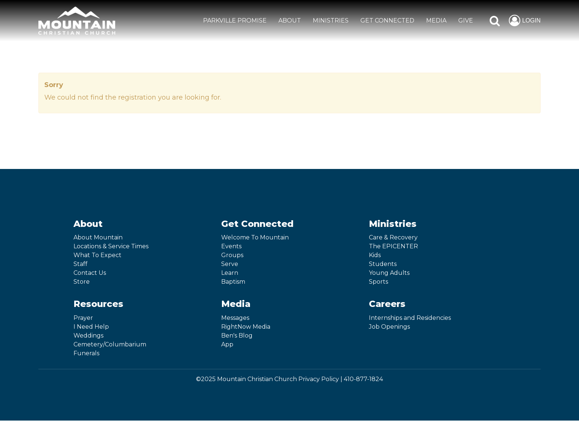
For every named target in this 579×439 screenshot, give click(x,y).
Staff (80, 263)
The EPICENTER (393, 246)
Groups (232, 255)
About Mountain (98, 237)
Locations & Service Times (110, 246)
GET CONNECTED (387, 20)
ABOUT (289, 20)
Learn (229, 272)
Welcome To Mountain (255, 237)
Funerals (86, 353)
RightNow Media (245, 326)
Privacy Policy (318, 379)
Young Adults (389, 272)
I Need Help (91, 326)
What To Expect (97, 255)
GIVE (465, 20)
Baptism (233, 281)
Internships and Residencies (410, 317)
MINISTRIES (331, 20)
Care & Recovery (393, 237)
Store (81, 281)
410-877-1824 (363, 379)
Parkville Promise (235, 20)
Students (383, 263)
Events (231, 246)
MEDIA (436, 20)
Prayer (83, 317)
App (227, 344)
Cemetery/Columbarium (109, 344)
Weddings (88, 335)
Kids (375, 255)
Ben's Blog (237, 335)
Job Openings (389, 326)
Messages (235, 317)
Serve (229, 263)
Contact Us (89, 272)
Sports (378, 281)
